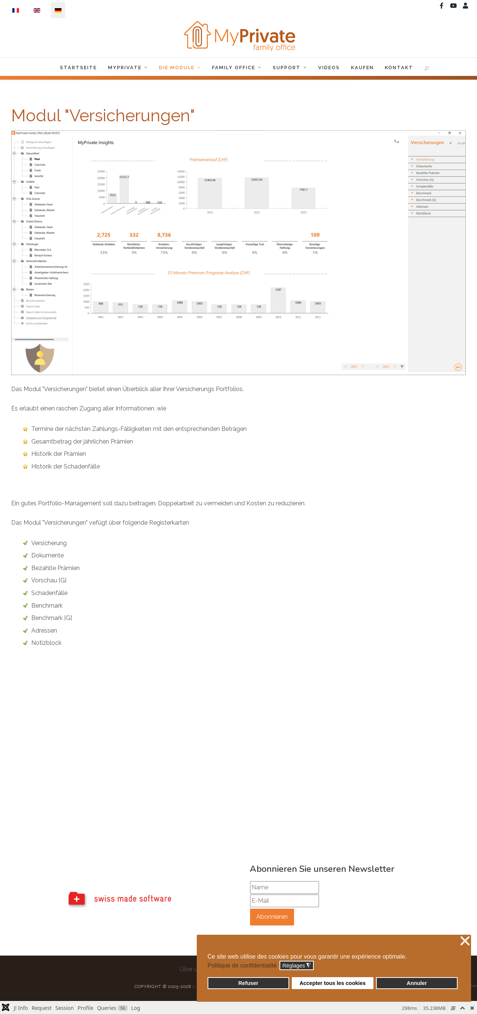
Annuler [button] (417, 983)
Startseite (78, 68)
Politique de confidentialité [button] (242, 965)
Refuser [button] (248, 983)
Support (290, 68)
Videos (329, 68)
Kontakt (399, 68)
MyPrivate (128, 68)
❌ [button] (465, 941)
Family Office (237, 68)
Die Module (180, 68)
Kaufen (362, 68)
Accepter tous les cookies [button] (333, 983)
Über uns (192, 970)
